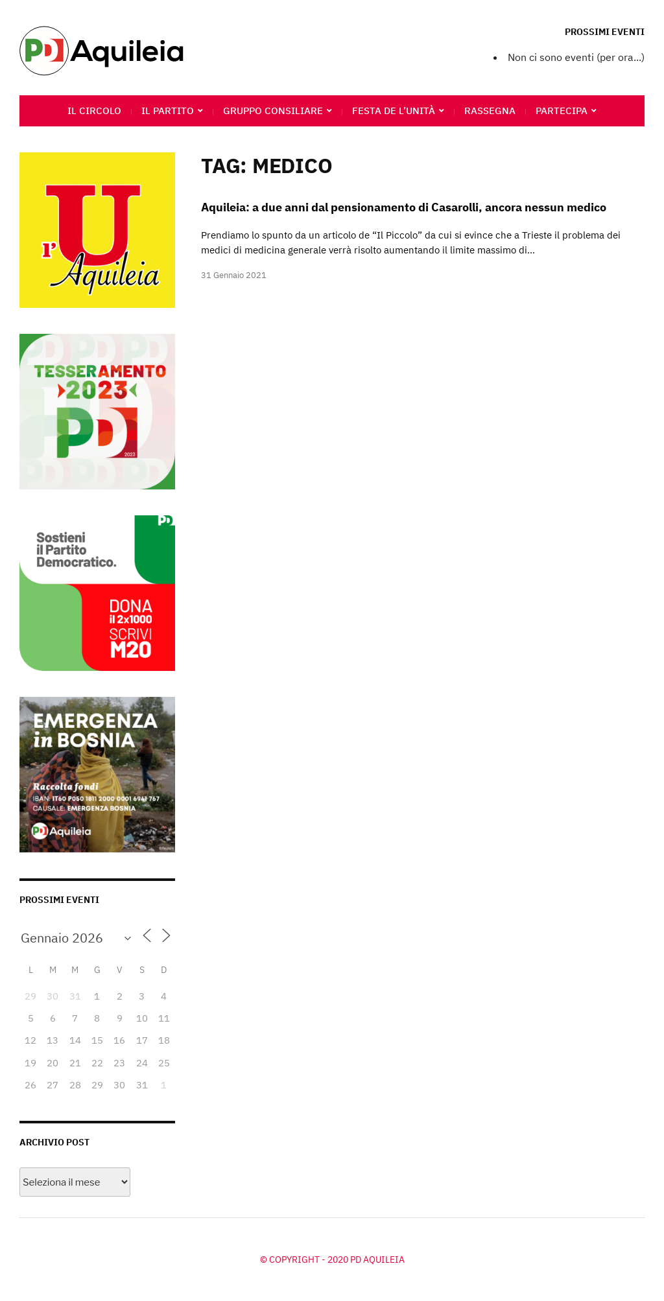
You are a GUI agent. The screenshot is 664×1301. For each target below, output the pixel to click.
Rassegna (490, 110)
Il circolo (94, 110)
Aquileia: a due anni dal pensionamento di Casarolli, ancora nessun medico (403, 207)
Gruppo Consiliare (273, 110)
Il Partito (167, 110)
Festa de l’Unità (393, 110)
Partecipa (561, 110)
